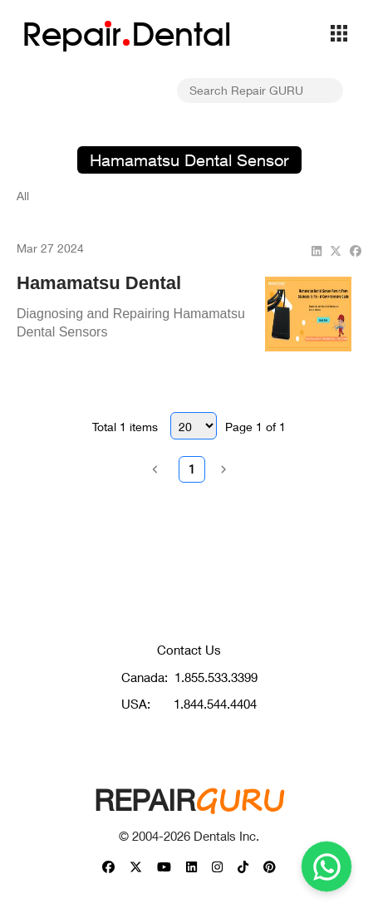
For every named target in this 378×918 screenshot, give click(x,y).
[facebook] (355, 250)
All (23, 196)
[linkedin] (317, 250)
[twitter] (335, 250)
